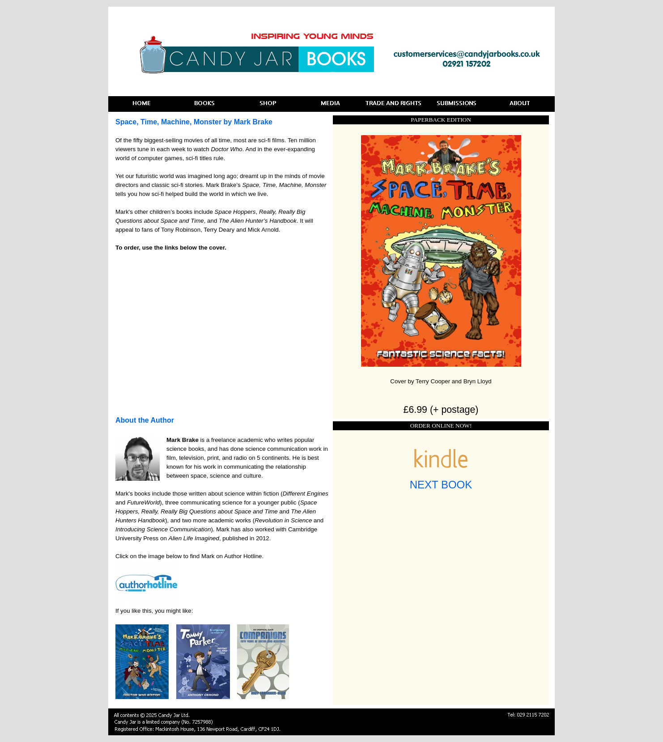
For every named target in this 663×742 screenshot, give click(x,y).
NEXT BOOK (441, 485)
